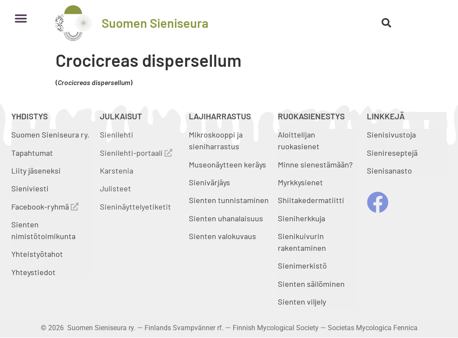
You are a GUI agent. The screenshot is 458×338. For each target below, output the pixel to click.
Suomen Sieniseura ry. (50, 134)
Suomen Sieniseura (155, 22)
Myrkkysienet (300, 182)
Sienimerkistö (302, 265)
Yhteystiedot (33, 272)
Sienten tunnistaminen (229, 200)
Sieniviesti (30, 188)
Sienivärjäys (209, 182)
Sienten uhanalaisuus (226, 218)
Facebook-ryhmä (45, 206)
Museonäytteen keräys (227, 164)
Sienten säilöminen (311, 284)
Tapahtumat (32, 153)
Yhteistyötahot (37, 254)
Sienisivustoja (391, 134)
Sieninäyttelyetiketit (135, 206)
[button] (21, 18)
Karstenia (116, 170)
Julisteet (115, 188)
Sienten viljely (302, 301)
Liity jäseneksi (36, 170)
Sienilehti (116, 134)
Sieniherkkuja (301, 218)
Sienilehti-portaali (136, 153)
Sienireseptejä (392, 153)
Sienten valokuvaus (222, 236)
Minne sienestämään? (315, 164)
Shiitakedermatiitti (311, 200)
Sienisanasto (389, 170)
